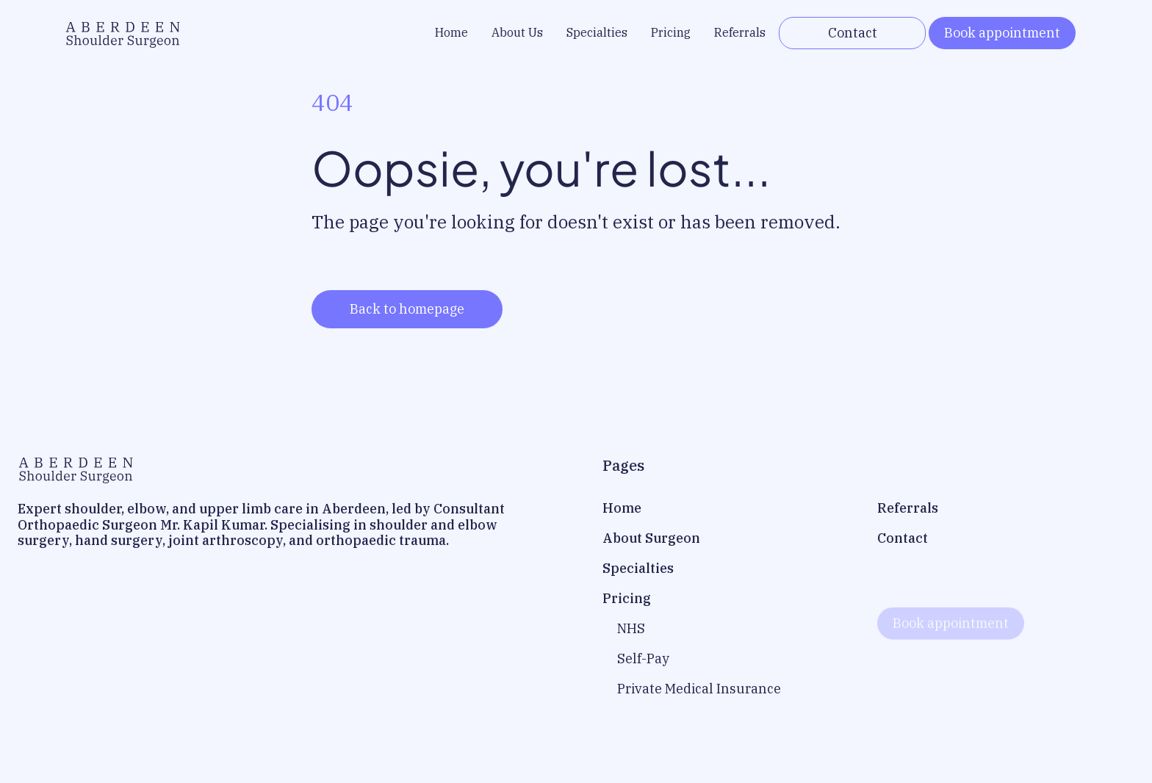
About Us (517, 32)
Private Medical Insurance (699, 688)
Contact (852, 32)
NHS (631, 628)
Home (451, 32)
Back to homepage (407, 308)
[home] (123, 33)
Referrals (740, 32)
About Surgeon (651, 538)
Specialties (596, 32)
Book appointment (1002, 32)
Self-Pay (643, 658)
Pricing (671, 32)
